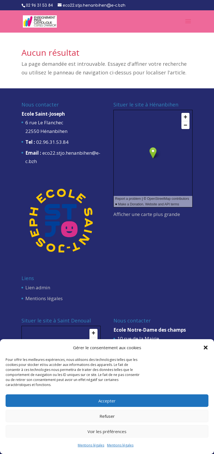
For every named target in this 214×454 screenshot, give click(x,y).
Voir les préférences (107, 431)
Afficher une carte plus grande (146, 214)
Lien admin (37, 287)
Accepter (107, 401)
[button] (205, 347)
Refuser (107, 416)
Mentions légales (91, 445)
